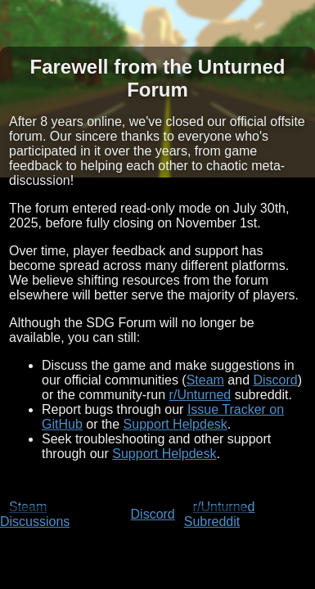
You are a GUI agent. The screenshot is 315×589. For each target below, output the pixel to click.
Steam (205, 380)
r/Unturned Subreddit (219, 514)
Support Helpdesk (175, 424)
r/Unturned (200, 395)
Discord (276, 380)
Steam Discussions (35, 514)
